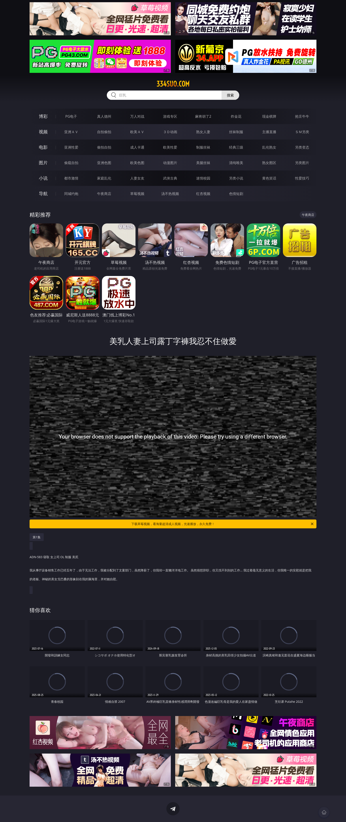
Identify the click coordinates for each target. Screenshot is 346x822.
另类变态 (302, 147)
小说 (43, 178)
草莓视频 (137, 193)
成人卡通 (137, 147)
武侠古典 (170, 178)
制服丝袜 (203, 147)
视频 (43, 132)
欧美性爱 (170, 147)
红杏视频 (203, 193)
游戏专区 (170, 116)
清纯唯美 (236, 162)
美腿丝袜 (203, 162)
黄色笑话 (269, 178)
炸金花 (236, 116)
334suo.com (173, 83)
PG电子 (71, 116)
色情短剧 (236, 193)
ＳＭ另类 (302, 131)
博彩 (43, 116)
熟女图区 (269, 162)
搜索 (230, 95)
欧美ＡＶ (137, 131)
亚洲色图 (104, 162)
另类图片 (302, 162)
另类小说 (236, 178)
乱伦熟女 (269, 147)
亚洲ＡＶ (71, 131)
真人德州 (104, 116)
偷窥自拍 (71, 162)
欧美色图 (137, 162)
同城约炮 (71, 193)
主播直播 (269, 131)
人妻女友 (137, 178)
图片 (43, 163)
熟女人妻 (203, 131)
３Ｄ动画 (170, 131)
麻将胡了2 (203, 116)
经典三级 (236, 147)
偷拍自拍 (104, 147)
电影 (43, 147)
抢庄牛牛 (302, 116)
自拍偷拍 (104, 131)
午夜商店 (104, 193)
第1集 (37, 537)
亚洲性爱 (71, 147)
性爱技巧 (302, 178)
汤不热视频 (170, 193)
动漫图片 (170, 162)
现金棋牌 (269, 116)
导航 (43, 194)
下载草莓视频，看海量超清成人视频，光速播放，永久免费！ (222, 524)
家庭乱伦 (104, 178)
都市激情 (71, 178)
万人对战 (137, 116)
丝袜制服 (236, 131)
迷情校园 (203, 178)
